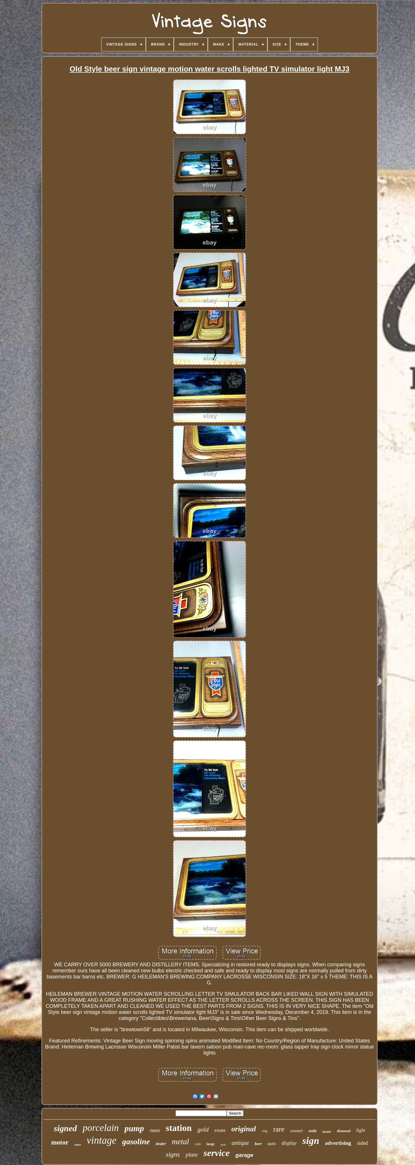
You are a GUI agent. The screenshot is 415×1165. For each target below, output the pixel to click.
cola (198, 1144)
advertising (338, 1143)
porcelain (101, 1128)
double (326, 1131)
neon (155, 1130)
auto (272, 1143)
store (77, 1144)
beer (258, 1144)
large (211, 1144)
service (216, 1153)
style (223, 1144)
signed (65, 1128)
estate (220, 1130)
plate (192, 1154)
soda (312, 1130)
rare (278, 1129)
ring (264, 1131)
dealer (161, 1144)
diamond (343, 1131)
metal (180, 1141)
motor (60, 1142)
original (243, 1129)
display (289, 1143)
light (360, 1130)
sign (310, 1140)
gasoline (136, 1141)
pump (134, 1128)
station (179, 1128)
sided (362, 1143)
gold (203, 1129)
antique (240, 1143)
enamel (296, 1130)
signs (173, 1154)
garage (244, 1155)
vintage (101, 1140)
